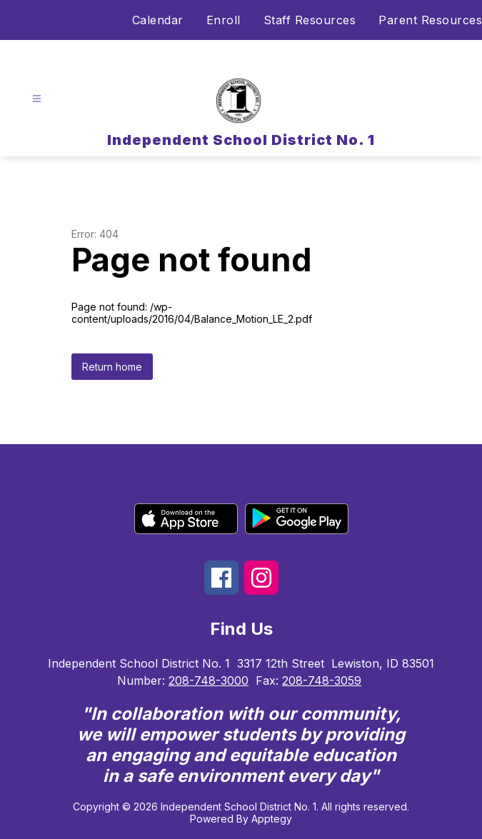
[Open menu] (37, 99)
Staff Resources (309, 20)
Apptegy (271, 819)
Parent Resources (430, 20)
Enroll (223, 20)
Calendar (158, 20)
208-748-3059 (321, 680)
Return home (112, 367)
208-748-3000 (208, 680)
